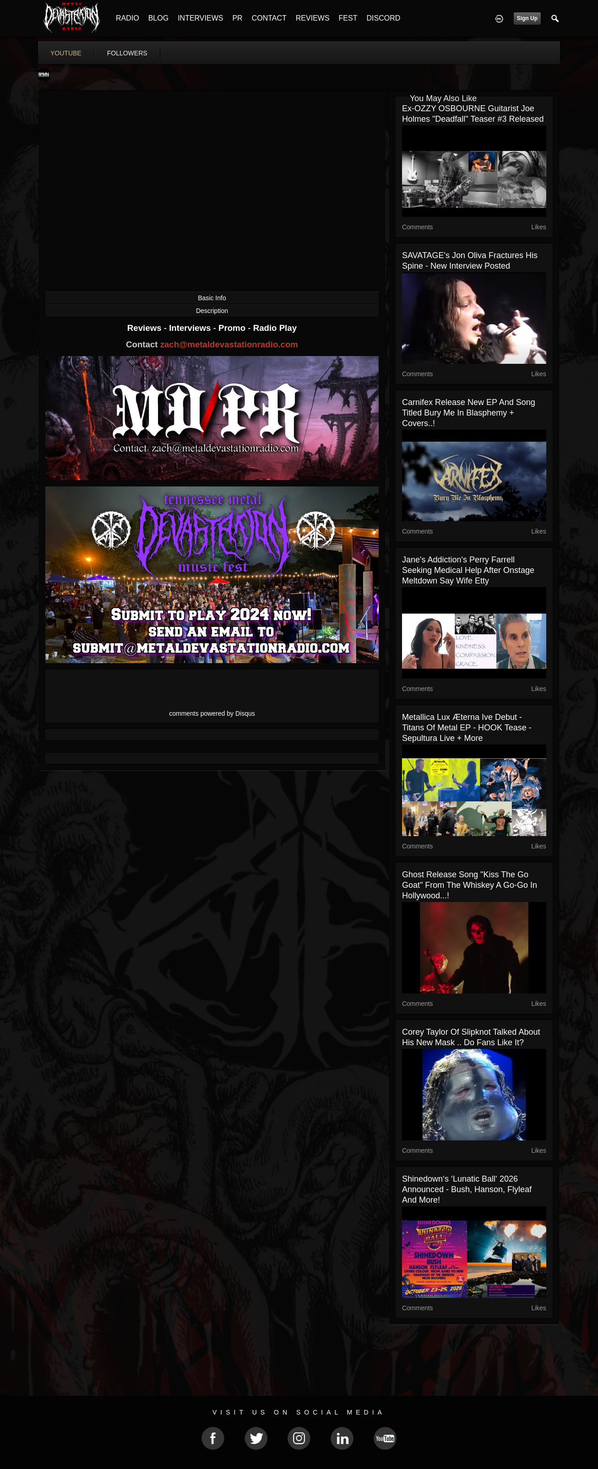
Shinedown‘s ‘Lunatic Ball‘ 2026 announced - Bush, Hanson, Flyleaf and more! (467, 1189)
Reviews (145, 328)
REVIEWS (313, 18)
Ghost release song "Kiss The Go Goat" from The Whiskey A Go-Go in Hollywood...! (469, 885)
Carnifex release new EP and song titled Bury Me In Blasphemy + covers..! (468, 413)
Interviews (191, 328)
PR (237, 18)
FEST (348, 18)
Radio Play (275, 328)
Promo (233, 328)
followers (127, 53)
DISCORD (383, 18)
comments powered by (212, 713)
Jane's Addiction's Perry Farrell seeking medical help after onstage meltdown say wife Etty (468, 570)
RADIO (127, 18)
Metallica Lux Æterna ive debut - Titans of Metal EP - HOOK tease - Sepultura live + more (467, 728)
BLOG (158, 18)
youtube (66, 53)
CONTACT (269, 18)
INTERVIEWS (200, 18)
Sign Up (527, 18)
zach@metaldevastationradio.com (229, 344)
